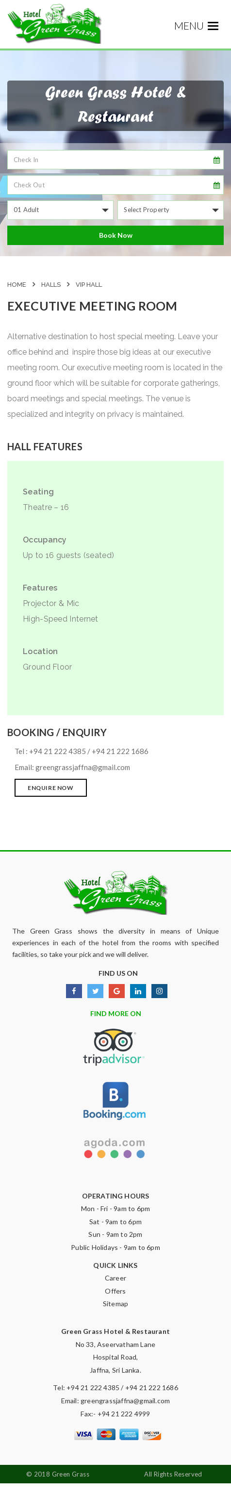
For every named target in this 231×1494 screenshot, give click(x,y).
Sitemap (115, 1303)
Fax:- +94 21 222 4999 (115, 1414)
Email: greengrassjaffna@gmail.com (115, 1400)
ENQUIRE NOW (51, 787)
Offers (115, 1291)
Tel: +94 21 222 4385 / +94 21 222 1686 (115, 1387)
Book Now (115, 235)
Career (115, 1278)
